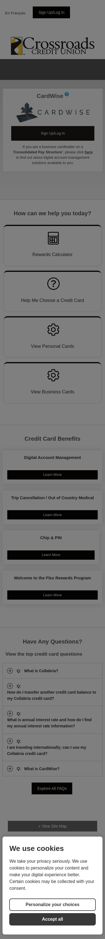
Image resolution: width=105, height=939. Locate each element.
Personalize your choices (52, 904)
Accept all (52, 919)
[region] (52, 885)
